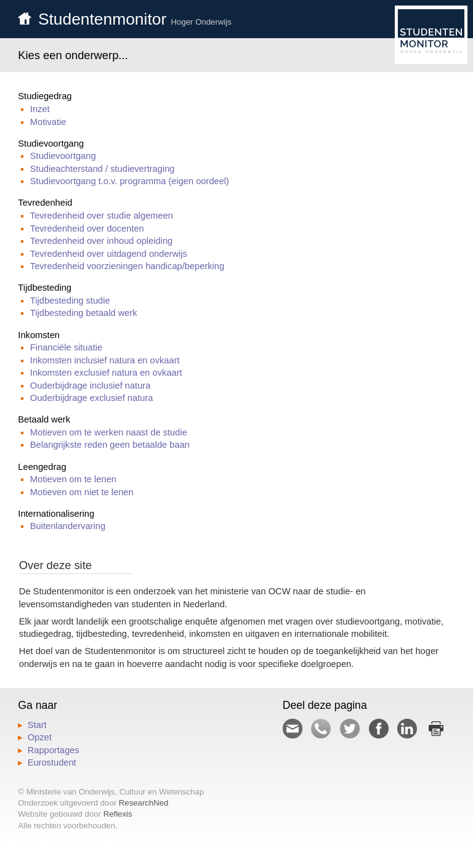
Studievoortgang (63, 156)
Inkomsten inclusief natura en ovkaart (105, 360)
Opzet (40, 737)
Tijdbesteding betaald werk (83, 313)
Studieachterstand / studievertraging (102, 169)
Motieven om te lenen (73, 479)
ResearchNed (144, 802)
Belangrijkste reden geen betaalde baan (110, 445)
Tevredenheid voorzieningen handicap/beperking (127, 266)
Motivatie (48, 122)
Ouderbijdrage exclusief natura (91, 398)
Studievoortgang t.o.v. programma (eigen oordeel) (129, 181)
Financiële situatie (66, 347)
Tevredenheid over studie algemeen (101, 215)
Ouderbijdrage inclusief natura (90, 385)
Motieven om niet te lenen (82, 492)
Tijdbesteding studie (70, 300)
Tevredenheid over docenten (87, 228)
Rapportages (53, 750)
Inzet (40, 109)
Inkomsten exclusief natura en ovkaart (106, 373)
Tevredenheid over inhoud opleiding (101, 241)
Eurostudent (52, 762)
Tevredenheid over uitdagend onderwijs (108, 254)
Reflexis (117, 814)
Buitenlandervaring (67, 526)
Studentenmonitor (135, 19)
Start (37, 725)
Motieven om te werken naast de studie (108, 432)
